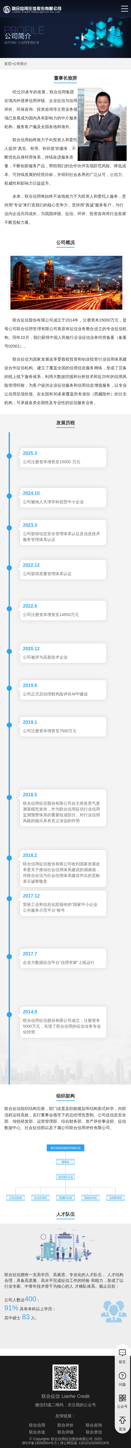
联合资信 (94, 1432)
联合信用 (37, 1425)
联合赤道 (37, 1432)
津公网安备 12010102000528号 (84, 1443)
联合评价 (65, 1425)
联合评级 (65, 1432)
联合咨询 (94, 1425)
